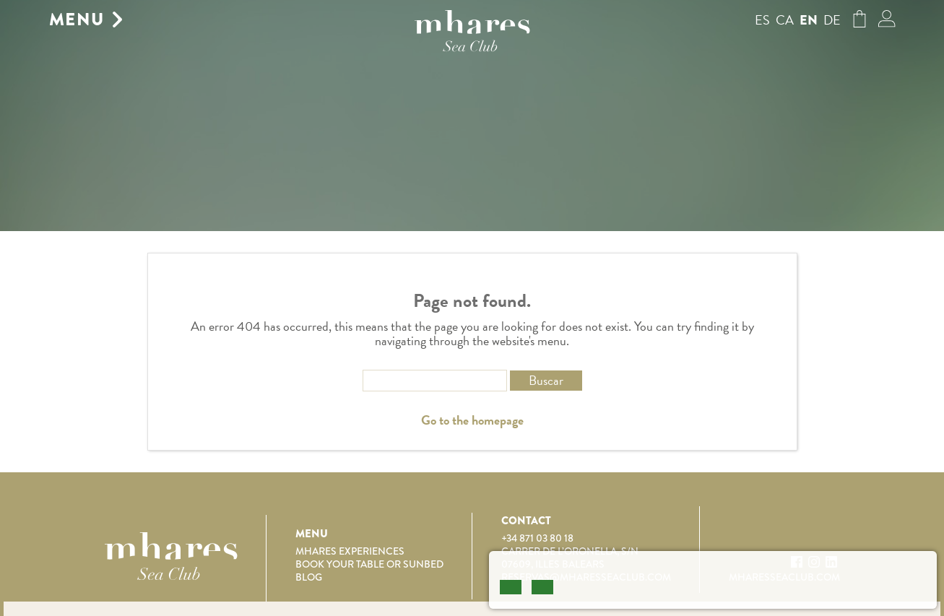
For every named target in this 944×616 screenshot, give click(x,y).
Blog (308, 577)
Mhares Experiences (349, 551)
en (809, 20)
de (832, 20)
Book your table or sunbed (369, 564)
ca (785, 20)
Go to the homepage (472, 420)
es (762, 20)
